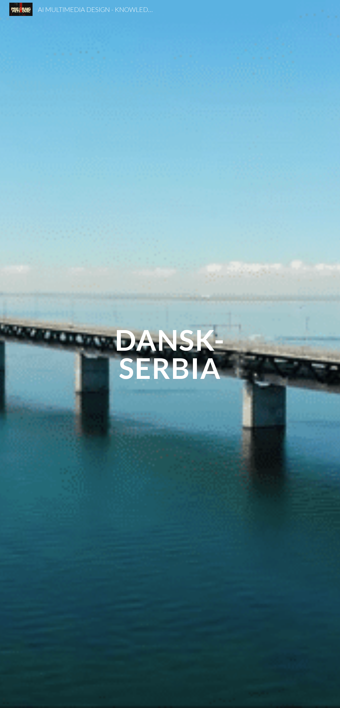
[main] (170, 354)
